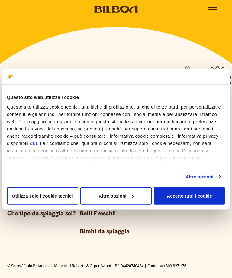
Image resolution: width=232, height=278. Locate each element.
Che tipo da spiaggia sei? (41, 213)
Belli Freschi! (98, 213)
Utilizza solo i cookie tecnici (42, 195)
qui (33, 143)
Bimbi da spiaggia (105, 231)
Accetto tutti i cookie (189, 195)
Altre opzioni (199, 176)
